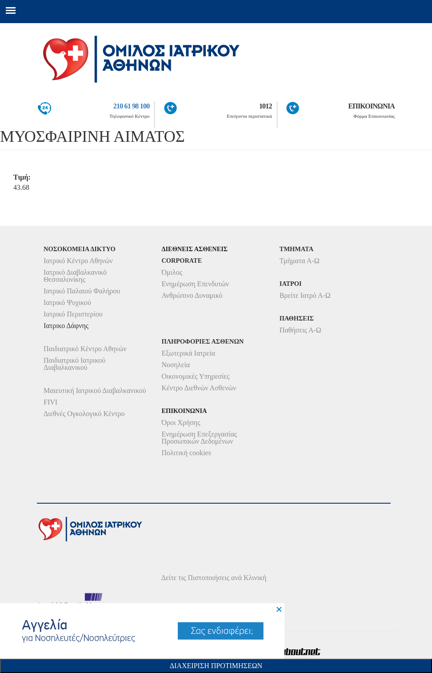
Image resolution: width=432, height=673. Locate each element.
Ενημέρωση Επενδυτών (195, 284)
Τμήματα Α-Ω (300, 260)
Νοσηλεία (175, 365)
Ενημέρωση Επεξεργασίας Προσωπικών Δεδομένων (199, 437)
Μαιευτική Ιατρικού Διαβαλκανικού (95, 390)
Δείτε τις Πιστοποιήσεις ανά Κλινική (214, 577)
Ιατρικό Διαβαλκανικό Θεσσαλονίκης (75, 275)
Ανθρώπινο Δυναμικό (191, 295)
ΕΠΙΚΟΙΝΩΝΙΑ (371, 106)
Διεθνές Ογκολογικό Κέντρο (84, 413)
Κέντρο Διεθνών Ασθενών (198, 388)
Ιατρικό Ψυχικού (67, 302)
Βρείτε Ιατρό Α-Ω (305, 295)
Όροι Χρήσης (180, 422)
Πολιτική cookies (186, 453)
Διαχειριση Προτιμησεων (216, 665)
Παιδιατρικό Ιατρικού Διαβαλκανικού (74, 364)
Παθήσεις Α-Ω (300, 330)
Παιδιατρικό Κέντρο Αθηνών (85, 349)
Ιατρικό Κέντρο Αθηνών (78, 260)
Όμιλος (171, 272)
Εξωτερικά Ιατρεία (188, 353)
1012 (265, 106)
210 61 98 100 (131, 106)
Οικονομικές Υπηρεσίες (195, 376)
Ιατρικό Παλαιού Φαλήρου (82, 291)
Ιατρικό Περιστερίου (73, 314)
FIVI (50, 402)
